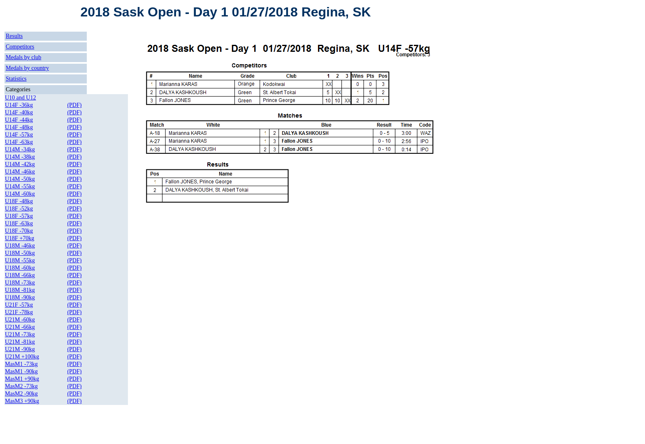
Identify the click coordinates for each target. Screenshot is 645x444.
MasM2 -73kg (21, 386)
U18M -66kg (20, 275)
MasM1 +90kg (22, 379)
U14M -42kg (20, 164)
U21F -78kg (19, 312)
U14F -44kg (19, 120)
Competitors (20, 47)
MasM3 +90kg (22, 401)
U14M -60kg (20, 194)
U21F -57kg (19, 305)
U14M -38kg (20, 157)
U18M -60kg (20, 268)
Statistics (16, 79)
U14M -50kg (20, 179)
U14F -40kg (19, 112)
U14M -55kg (20, 186)
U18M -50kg (20, 253)
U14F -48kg (19, 127)
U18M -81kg (20, 290)
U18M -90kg (20, 297)
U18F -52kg (19, 209)
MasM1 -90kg (21, 371)
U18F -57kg (19, 216)
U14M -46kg (20, 172)
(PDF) (74, 105)
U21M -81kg (20, 342)
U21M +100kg (22, 357)
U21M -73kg (20, 334)
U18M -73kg (20, 283)
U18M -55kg (20, 260)
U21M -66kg (20, 327)
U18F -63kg (19, 223)
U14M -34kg (20, 149)
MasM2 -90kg (21, 394)
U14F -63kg (19, 142)
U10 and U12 (20, 98)
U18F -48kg (19, 201)
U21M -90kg (20, 349)
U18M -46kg (20, 246)
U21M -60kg (20, 320)
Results (14, 36)
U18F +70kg (19, 238)
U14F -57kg (19, 135)
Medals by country (27, 68)
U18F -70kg (19, 231)
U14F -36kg (19, 105)
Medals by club (23, 57)
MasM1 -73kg (21, 364)
